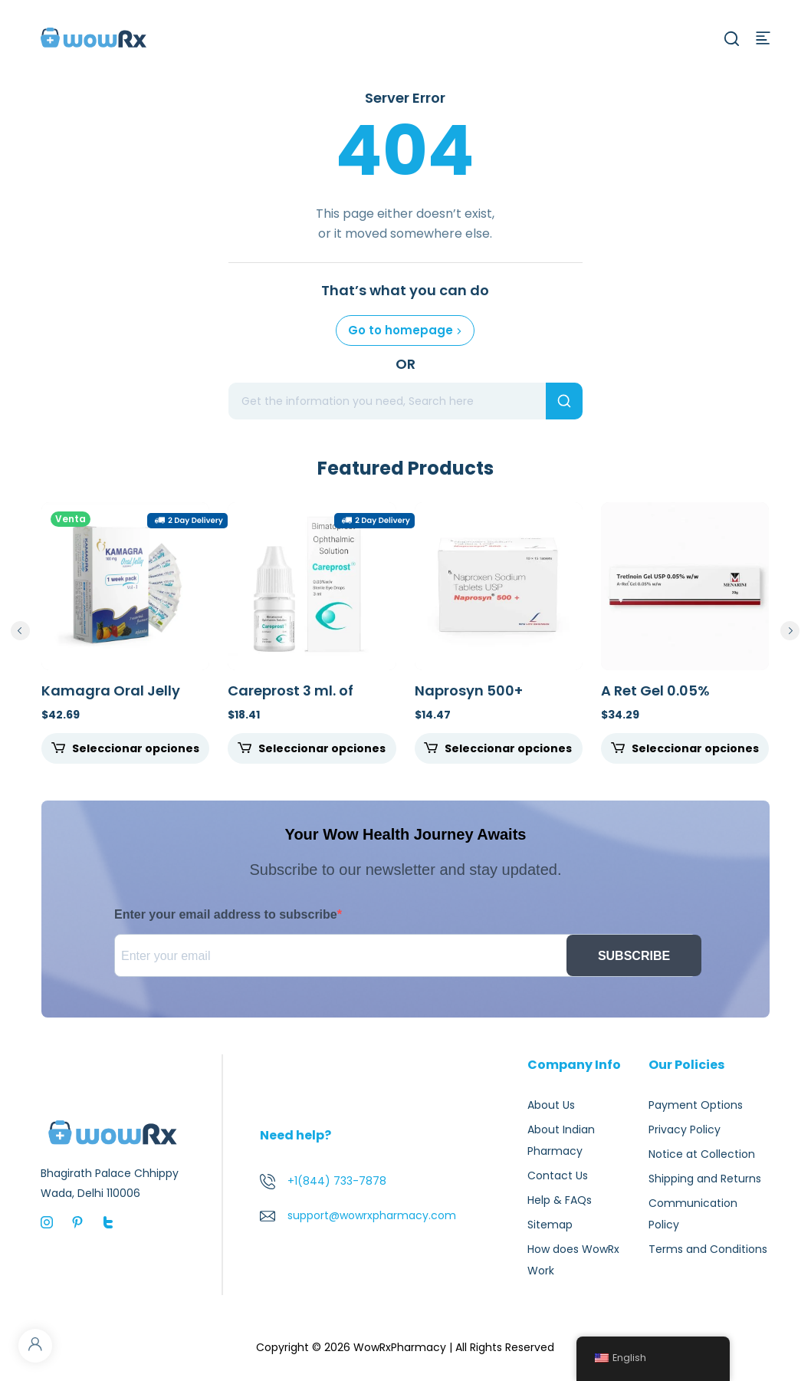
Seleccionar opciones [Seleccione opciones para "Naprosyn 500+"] (508, 748)
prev (20, 630)
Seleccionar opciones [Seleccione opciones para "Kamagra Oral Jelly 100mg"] (135, 748)
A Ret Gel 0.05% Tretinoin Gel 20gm (669, 699)
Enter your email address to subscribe (225, 914)
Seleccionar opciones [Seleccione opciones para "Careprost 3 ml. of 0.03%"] (322, 748)
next (790, 630)
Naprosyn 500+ (469, 690)
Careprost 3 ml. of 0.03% (290, 699)
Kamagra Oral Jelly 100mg (110, 699)
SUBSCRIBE (634, 955)
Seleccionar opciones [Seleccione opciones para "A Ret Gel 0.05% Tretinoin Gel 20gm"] (695, 748)
